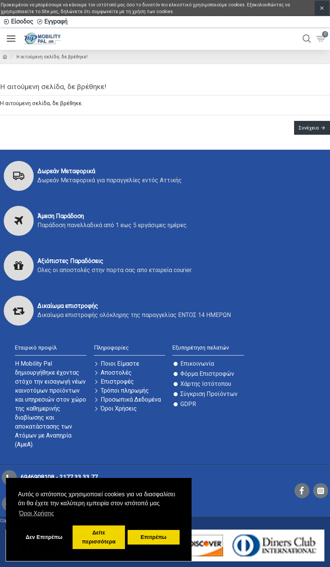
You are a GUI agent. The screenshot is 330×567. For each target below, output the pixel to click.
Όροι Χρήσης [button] (36, 513)
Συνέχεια (309, 128)
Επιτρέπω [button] (153, 537)
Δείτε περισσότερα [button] (99, 537)
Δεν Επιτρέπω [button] (43, 537)
